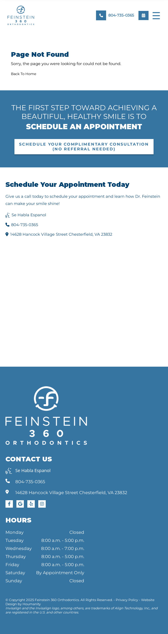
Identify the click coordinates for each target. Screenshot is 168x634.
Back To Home (23, 74)
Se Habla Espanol (25, 214)
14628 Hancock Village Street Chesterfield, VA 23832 (58, 234)
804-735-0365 (21, 224)
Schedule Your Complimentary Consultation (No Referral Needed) (84, 146)
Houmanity (32, 604)
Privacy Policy (127, 600)
